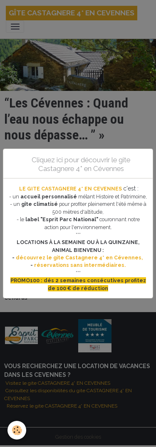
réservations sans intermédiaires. (80, 265)
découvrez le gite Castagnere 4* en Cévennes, (80, 257)
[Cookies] (16, 430)
